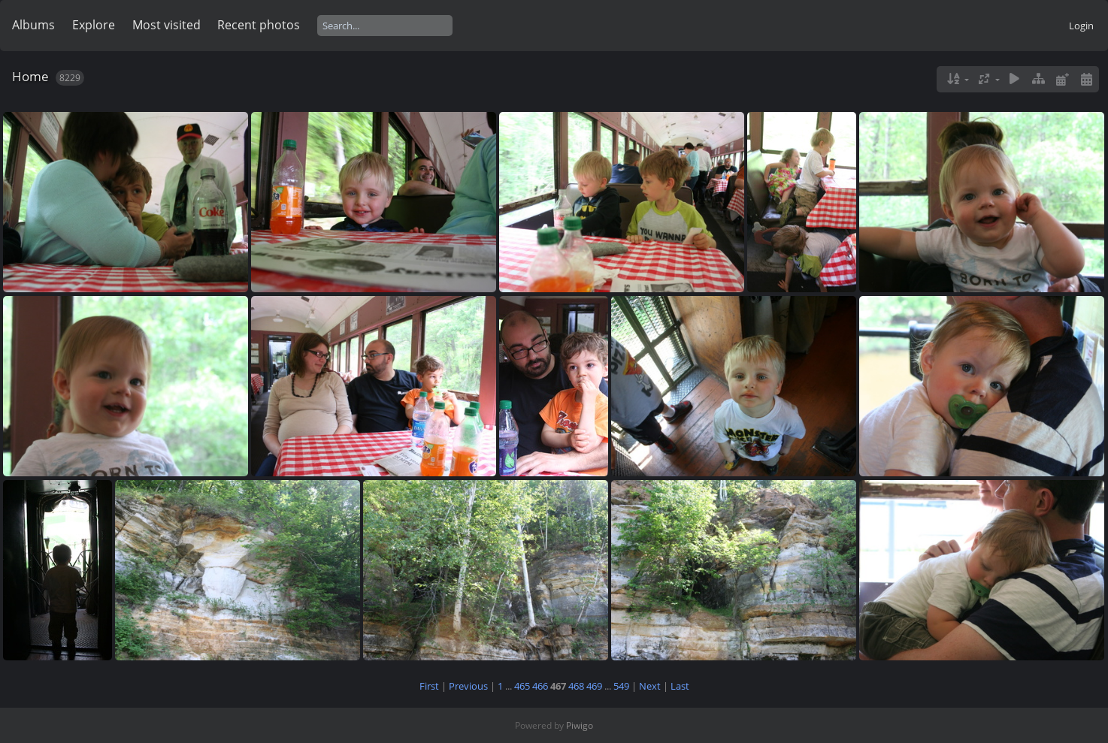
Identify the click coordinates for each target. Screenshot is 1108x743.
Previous (468, 686)
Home (30, 76)
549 (621, 686)
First (429, 686)
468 (576, 686)
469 (594, 686)
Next (650, 686)
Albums (33, 25)
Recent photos (258, 25)
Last (680, 686)
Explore (93, 25)
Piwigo (579, 725)
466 (540, 686)
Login (1081, 25)
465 (522, 686)
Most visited (166, 25)
